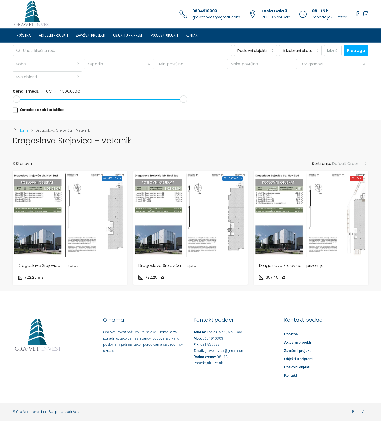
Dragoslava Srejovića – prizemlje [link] (291, 265)
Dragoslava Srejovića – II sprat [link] (48, 265)
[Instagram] (363, 412)
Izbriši (332, 50)
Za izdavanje (112, 178)
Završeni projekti (90, 35)
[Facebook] (354, 412)
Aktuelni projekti (53, 35)
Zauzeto (356, 178)
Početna (24, 35)
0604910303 (204, 11)
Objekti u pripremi (128, 35)
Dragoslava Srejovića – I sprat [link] (168, 265)
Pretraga (356, 50)
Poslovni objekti (164, 35)
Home (23, 130)
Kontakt (192, 35)
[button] (190, 110)
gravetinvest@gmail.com (216, 17)
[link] (70, 214)
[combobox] (255, 50)
